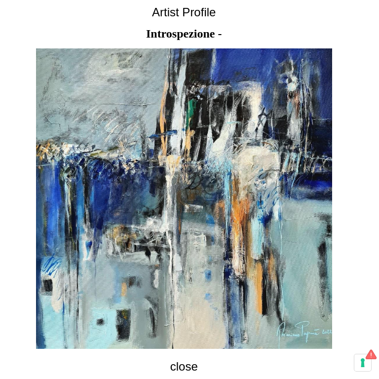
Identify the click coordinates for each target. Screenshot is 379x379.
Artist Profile (184, 12)
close (184, 366)
